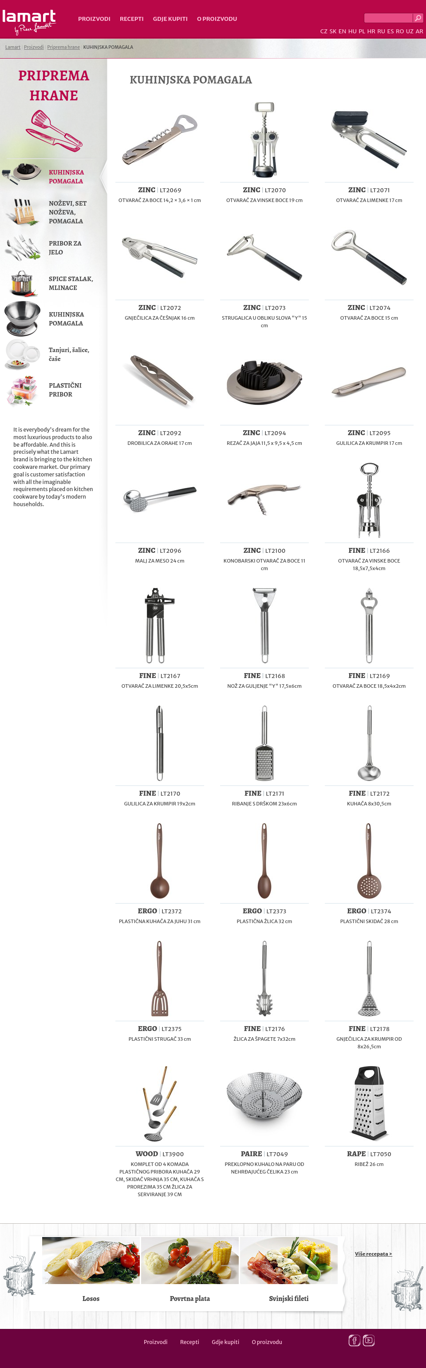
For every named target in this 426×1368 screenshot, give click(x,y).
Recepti (132, 19)
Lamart (29, 22)
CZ (323, 31)
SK (332, 31)
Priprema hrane (63, 47)
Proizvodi (94, 19)
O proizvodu (217, 19)
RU (381, 31)
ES (390, 31)
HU (352, 31)
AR (419, 31)
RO (400, 31)
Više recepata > (373, 1254)
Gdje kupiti (170, 19)
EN (343, 31)
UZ (410, 31)
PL (362, 31)
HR (371, 31)
